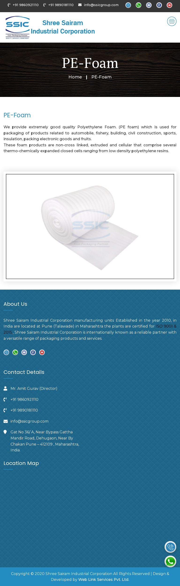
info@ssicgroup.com (101, 5)
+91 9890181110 (61, 5)
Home (75, 77)
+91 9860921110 (26, 5)
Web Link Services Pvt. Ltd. (103, 579)
